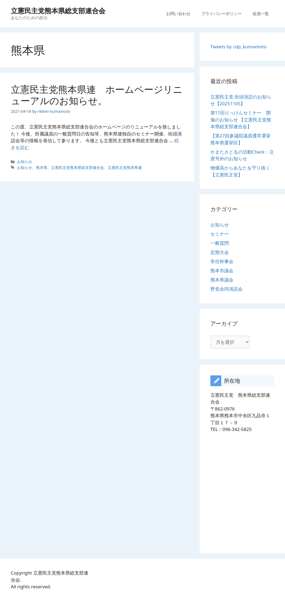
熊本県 (41, 167)
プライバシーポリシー (221, 13)
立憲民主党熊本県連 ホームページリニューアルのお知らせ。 (97, 95)
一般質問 (219, 243)
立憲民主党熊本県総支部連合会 (58, 10)
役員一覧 (261, 13)
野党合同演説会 (226, 289)
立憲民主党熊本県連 (125, 167)
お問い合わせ (178, 13)
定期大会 (219, 252)
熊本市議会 (221, 270)
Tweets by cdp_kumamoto (238, 46)
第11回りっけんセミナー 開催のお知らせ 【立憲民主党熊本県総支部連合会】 (240, 120)
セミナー (219, 234)
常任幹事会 (221, 261)
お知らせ (24, 161)
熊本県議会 (221, 280)
